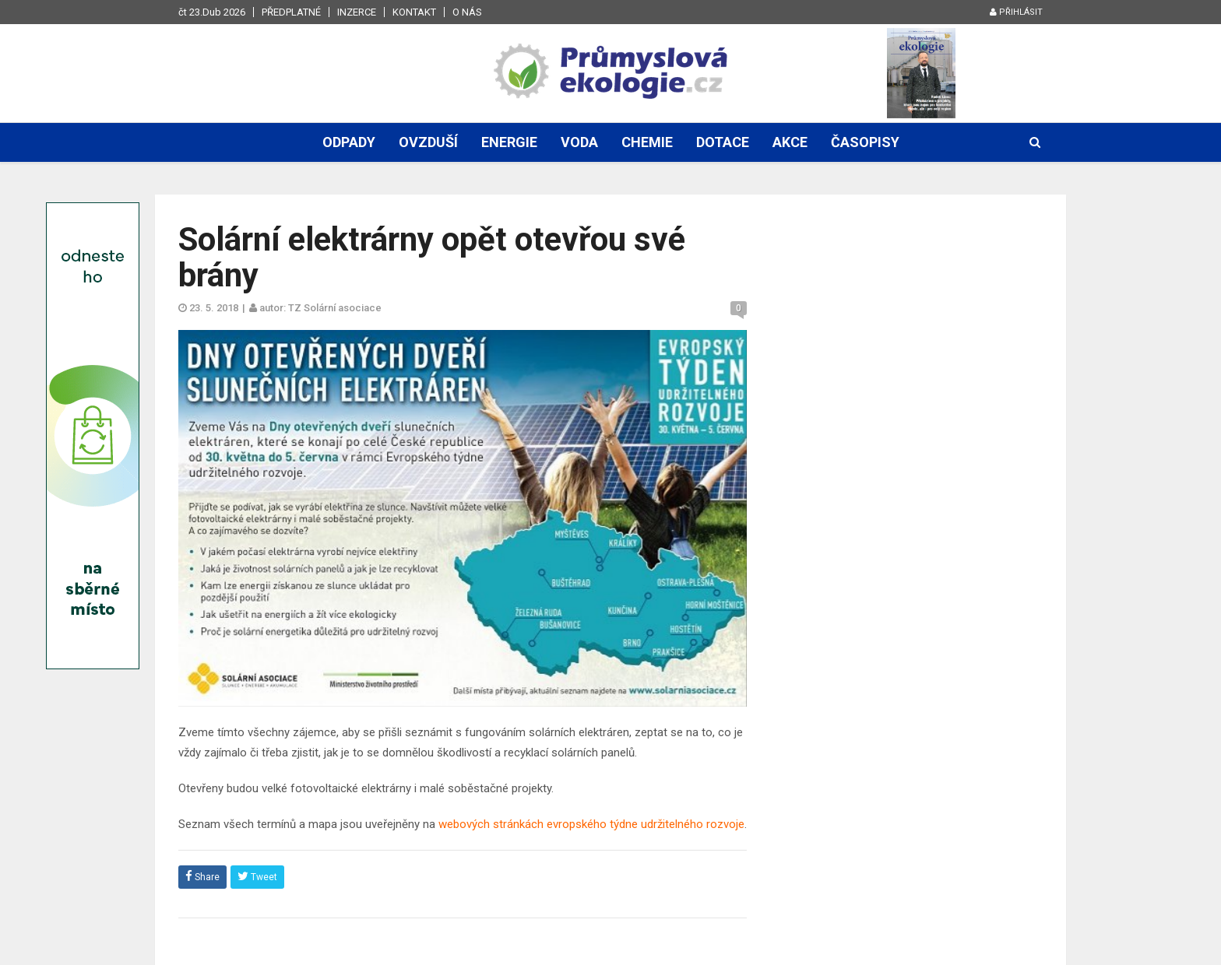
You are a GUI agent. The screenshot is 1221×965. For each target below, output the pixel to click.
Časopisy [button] (865, 142)
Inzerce (356, 12)
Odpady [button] (348, 142)
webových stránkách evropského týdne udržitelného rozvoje (591, 824)
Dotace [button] (722, 142)
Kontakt (414, 12)
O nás (467, 12)
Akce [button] (790, 142)
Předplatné (291, 12)
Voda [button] (579, 142)
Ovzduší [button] (428, 142)
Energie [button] (509, 142)
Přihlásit (1016, 12)
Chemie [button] (647, 142)
